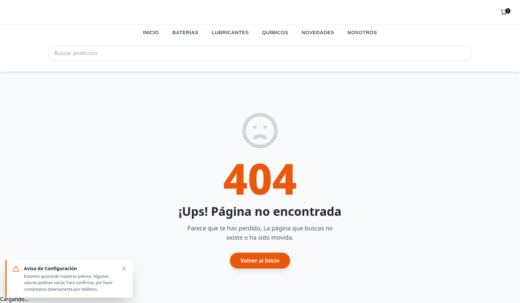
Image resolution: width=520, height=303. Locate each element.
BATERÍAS (185, 32)
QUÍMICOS (275, 32)
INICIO (151, 32)
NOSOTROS (362, 32)
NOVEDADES (317, 32)
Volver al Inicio (260, 260)
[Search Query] (260, 53)
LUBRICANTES (230, 32)
